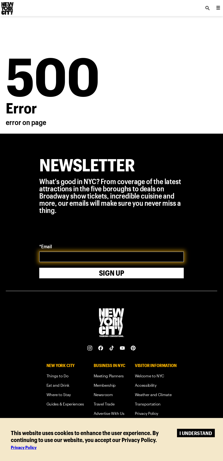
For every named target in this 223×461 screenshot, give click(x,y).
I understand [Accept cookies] (195, 433)
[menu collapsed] (218, 8)
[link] (65, 376)
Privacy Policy (24, 447)
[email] (111, 257)
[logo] (7, 6)
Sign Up (111, 273)
